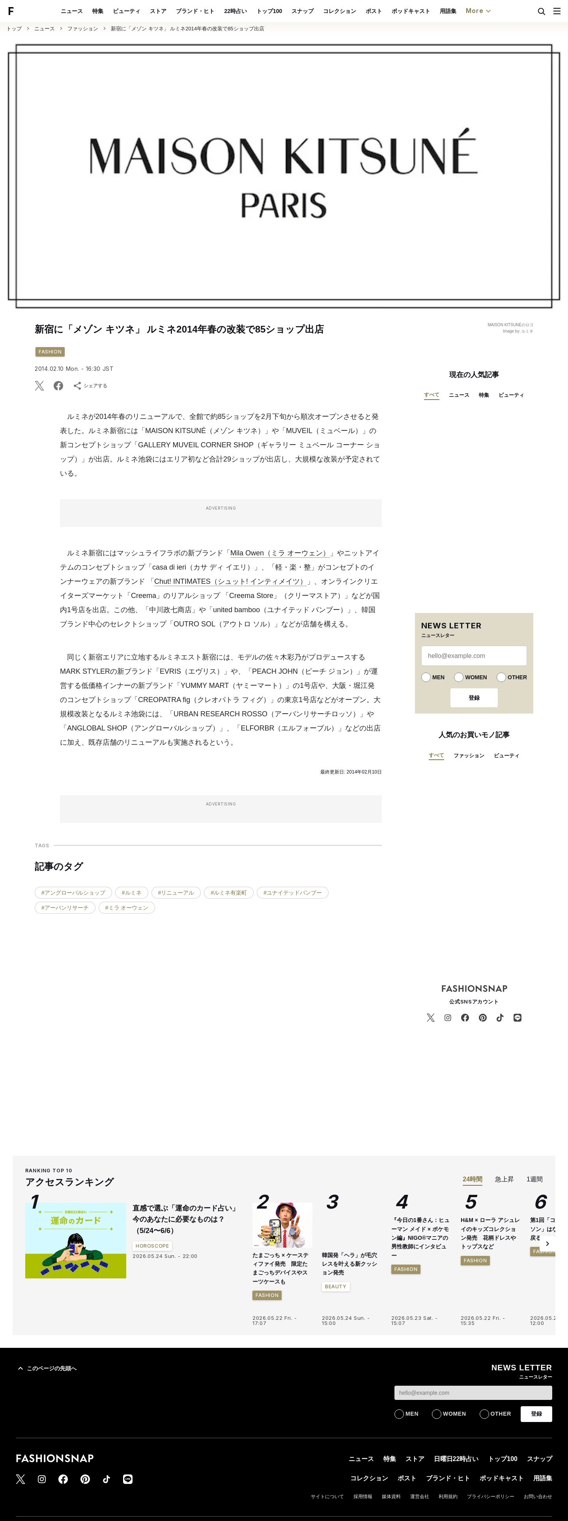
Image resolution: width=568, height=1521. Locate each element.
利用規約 (448, 1496)
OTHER (517, 677)
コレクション (357, 11)
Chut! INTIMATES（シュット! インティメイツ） (230, 581)
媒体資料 (391, 1496)
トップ (14, 28)
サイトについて (327, 1496)
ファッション (82, 28)
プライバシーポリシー (490, 1496)
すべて (431, 395)
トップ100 (287, 11)
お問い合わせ (538, 1496)
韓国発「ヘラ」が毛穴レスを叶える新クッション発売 (349, 1264)
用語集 (466, 11)
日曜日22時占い (456, 1459)
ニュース (90, 11)
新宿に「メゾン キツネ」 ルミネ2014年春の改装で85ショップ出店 (187, 28)
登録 (474, 698)
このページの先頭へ (46, 1368)
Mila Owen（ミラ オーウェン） (280, 553)
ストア (176, 11)
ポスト (392, 11)
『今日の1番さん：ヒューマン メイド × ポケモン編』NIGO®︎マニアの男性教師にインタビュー (420, 1309)
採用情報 (362, 1496)
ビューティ (145, 11)
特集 (116, 11)
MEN (438, 677)
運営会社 (419, 1496)
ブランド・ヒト (213, 11)
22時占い (254, 11)
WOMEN (476, 677)
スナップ (321, 11)
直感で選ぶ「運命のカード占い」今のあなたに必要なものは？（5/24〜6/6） (186, 1219)
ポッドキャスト (429, 11)
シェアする (90, 386)
